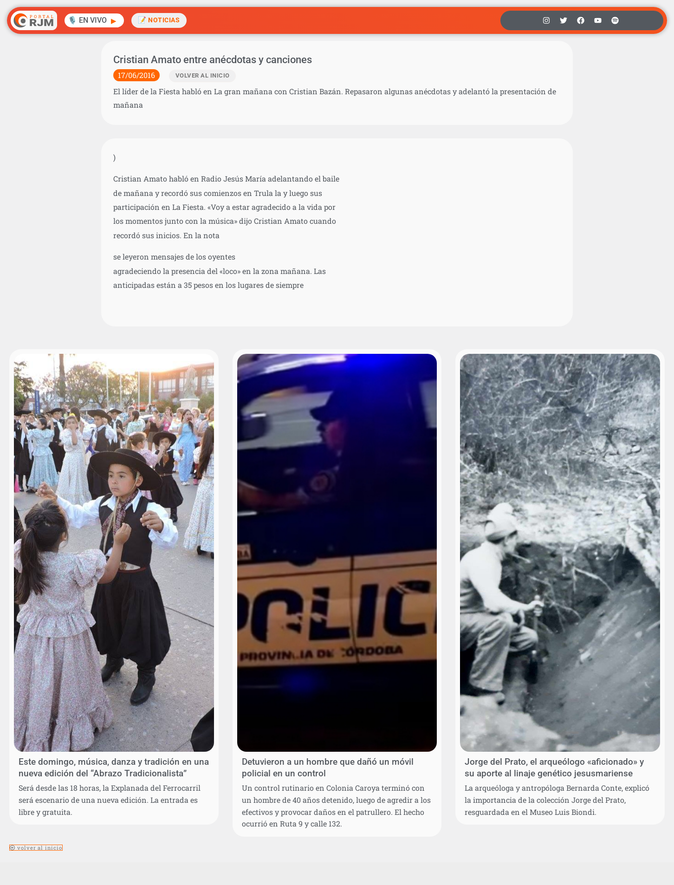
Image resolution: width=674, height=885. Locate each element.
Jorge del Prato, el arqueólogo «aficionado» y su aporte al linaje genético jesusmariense (554, 767)
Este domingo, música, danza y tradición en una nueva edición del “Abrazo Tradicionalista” (114, 767)
